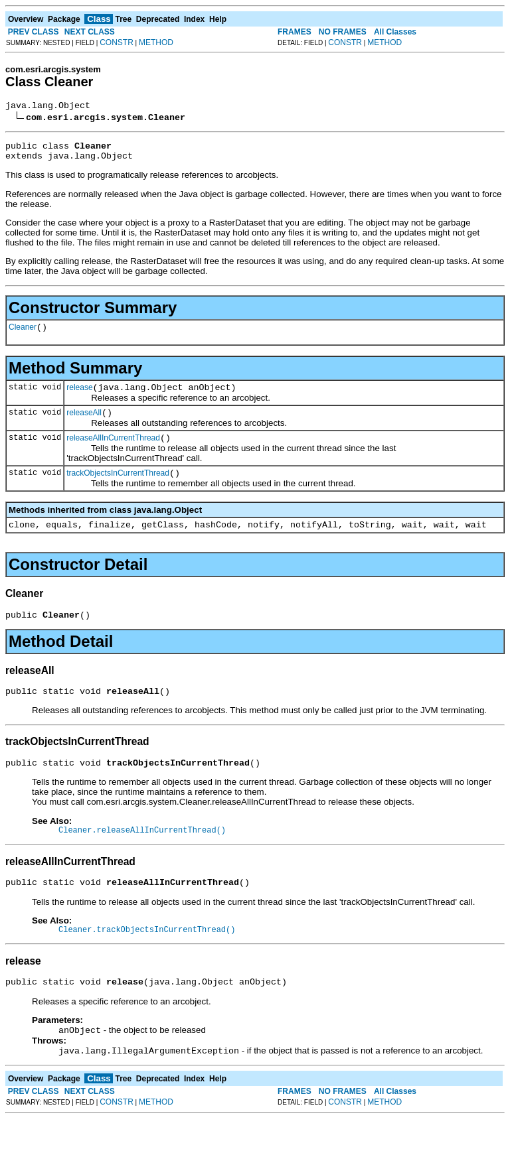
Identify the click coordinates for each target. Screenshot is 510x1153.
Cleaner (23, 335)
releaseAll (84, 424)
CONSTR (116, 42)
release (79, 397)
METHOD (156, 42)
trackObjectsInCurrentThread (117, 489)
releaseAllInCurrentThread (113, 451)
